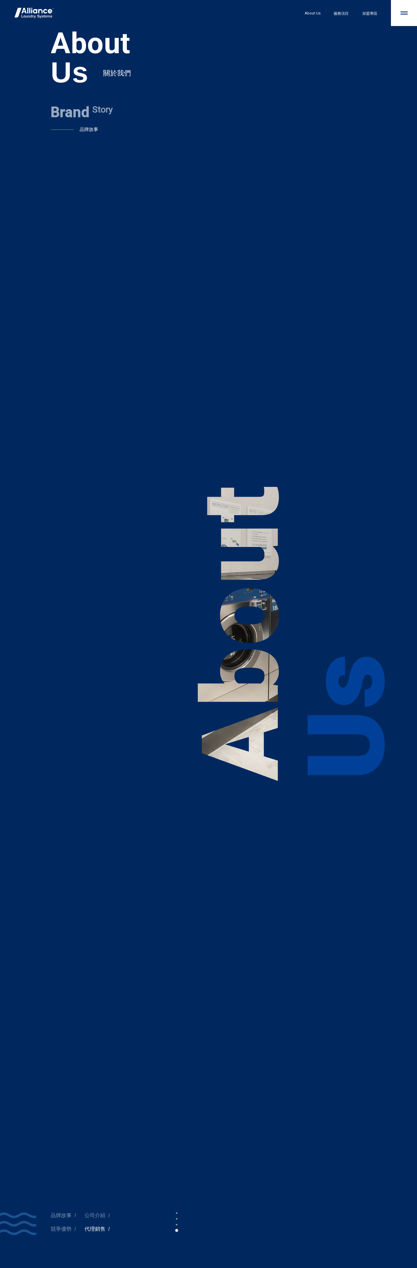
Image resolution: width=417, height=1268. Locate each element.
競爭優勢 (61, 1229)
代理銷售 (95, 1229)
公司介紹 (95, 1215)
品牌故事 (61, 1215)
